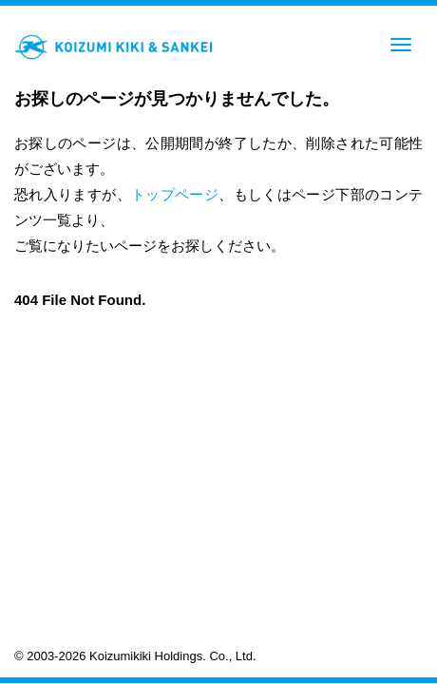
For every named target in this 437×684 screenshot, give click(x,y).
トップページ (174, 194)
